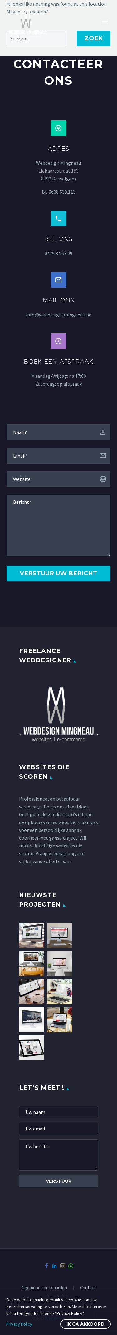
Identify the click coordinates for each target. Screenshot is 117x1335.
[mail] (58, 1129)
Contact (88, 1288)
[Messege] (58, 525)
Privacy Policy (19, 1324)
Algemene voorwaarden (44, 1288)
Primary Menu (105, 21)
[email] (58, 456)
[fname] (58, 432)
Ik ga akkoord (85, 1324)
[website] (58, 479)
